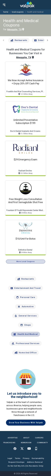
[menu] (4, 5)
